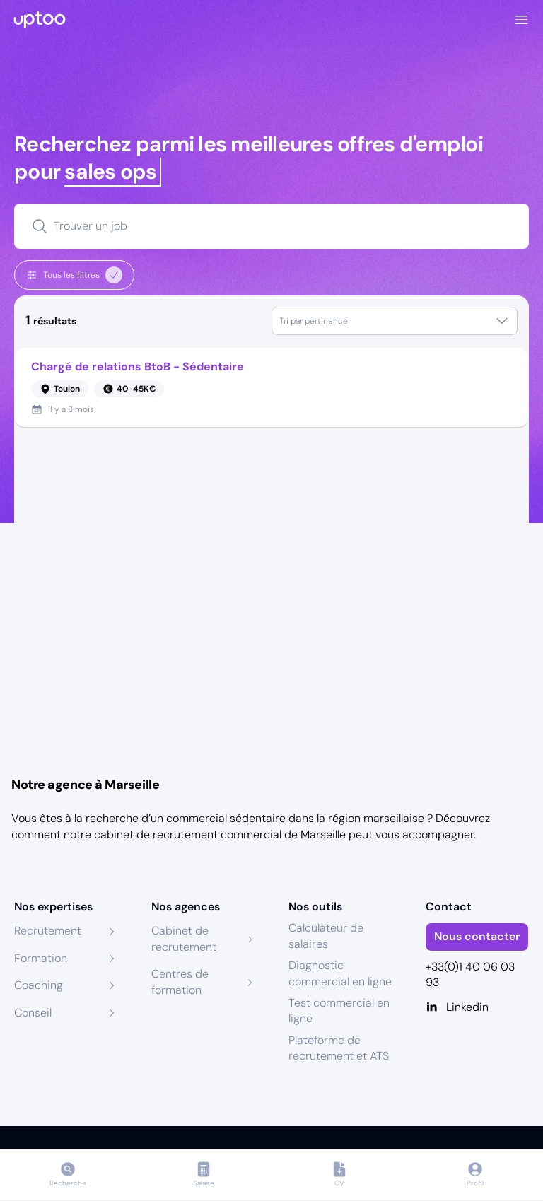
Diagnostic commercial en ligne (340, 973)
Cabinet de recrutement (183, 938)
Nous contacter (477, 936)
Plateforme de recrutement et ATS (338, 1048)
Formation (40, 958)
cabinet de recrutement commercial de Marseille (220, 834)
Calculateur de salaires (325, 935)
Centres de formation (180, 981)
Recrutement (47, 930)
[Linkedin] (477, 1007)
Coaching (38, 985)
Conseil (33, 1012)
